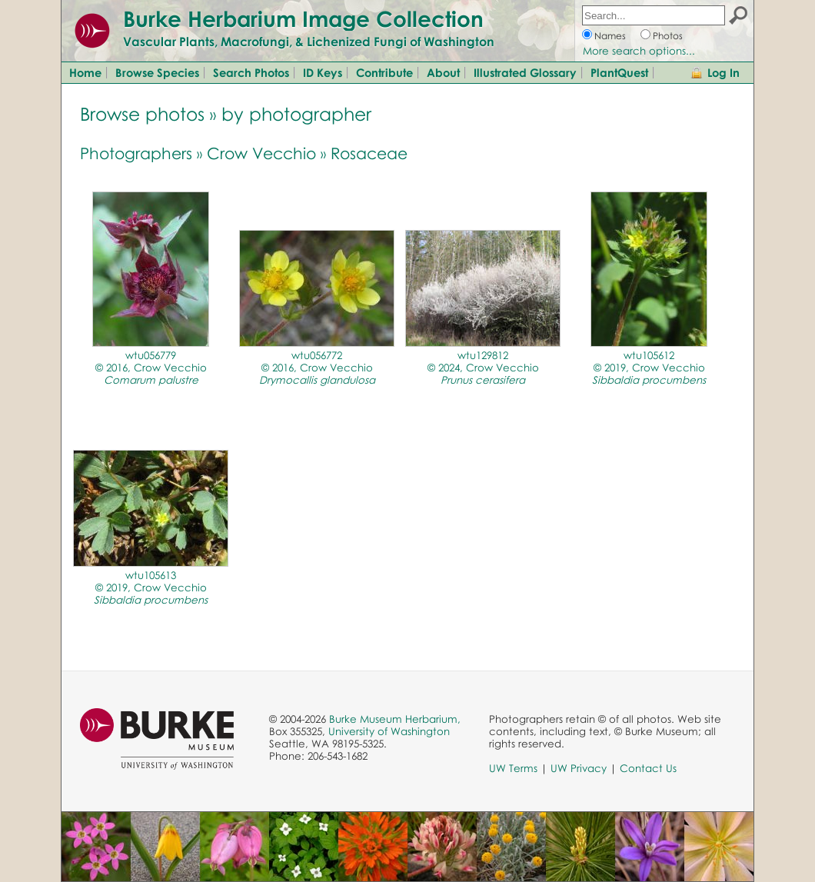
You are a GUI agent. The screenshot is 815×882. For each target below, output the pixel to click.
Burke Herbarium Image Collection (303, 18)
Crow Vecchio (261, 153)
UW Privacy (579, 768)
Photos (668, 36)
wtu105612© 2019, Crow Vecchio (649, 367)
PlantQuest (619, 72)
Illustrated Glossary (525, 72)
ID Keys (322, 72)
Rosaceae (369, 153)
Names (610, 36)
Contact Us (648, 768)
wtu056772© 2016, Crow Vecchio (317, 367)
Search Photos (251, 72)
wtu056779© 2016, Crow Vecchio (151, 367)
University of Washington (389, 731)
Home (85, 72)
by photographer (296, 113)
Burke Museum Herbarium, (395, 719)
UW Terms (513, 768)
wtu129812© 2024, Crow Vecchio (483, 367)
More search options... (639, 51)
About (443, 72)
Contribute (384, 72)
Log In (723, 72)
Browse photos (142, 113)
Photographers (136, 153)
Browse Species (157, 72)
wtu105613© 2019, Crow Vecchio (151, 587)
